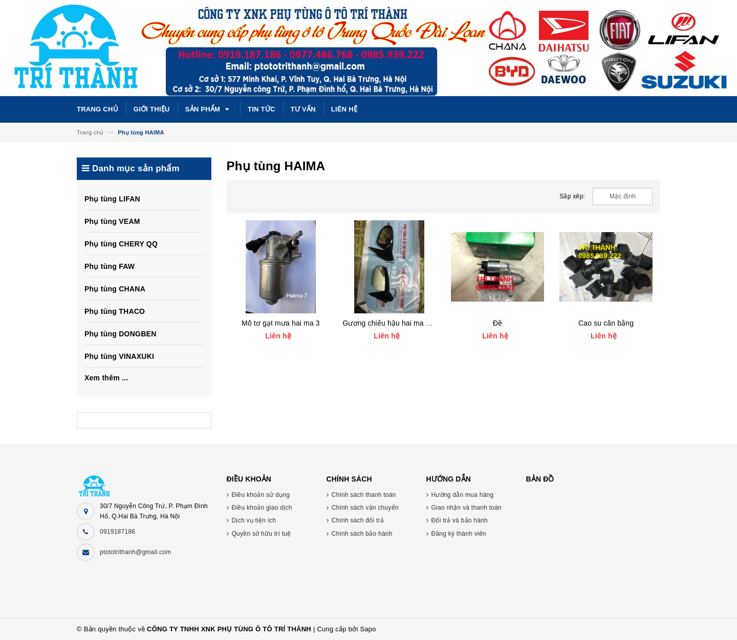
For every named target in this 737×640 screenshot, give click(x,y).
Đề (497, 323)
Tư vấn (303, 109)
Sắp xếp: (572, 196)
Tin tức (261, 109)
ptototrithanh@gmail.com (135, 552)
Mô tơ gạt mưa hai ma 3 (281, 323)
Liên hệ (344, 109)
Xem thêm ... (106, 378)
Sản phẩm (208, 109)
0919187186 (117, 531)
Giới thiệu (152, 109)
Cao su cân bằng (606, 323)
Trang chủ (97, 109)
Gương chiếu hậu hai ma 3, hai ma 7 (402, 323)
